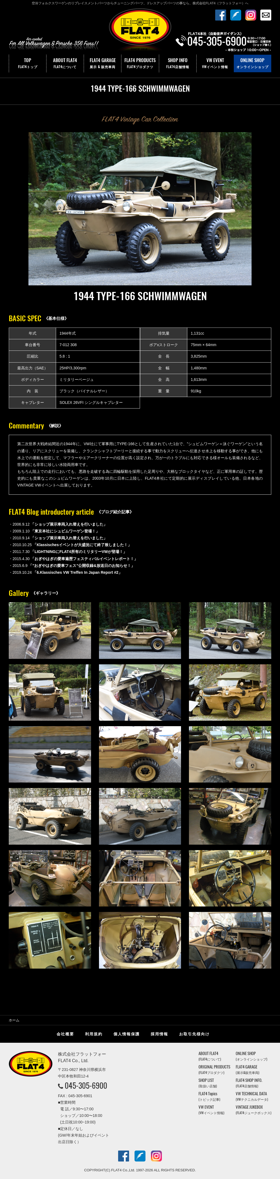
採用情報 (159, 1034)
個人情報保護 (126, 1034)
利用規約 (94, 1034)
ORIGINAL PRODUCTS (214, 1069)
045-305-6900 (86, 1085)
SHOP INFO (177, 63)
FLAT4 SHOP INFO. (249, 1082)
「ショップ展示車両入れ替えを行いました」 (69, 524)
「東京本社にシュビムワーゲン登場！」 (65, 531)
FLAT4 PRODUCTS (140, 63)
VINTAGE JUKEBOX (253, 1109)
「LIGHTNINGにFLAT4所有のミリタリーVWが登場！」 (79, 551)
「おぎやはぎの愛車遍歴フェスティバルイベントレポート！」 (84, 559)
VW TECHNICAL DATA (252, 1096)
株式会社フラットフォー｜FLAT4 (140, 31)
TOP (27, 63)
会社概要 (65, 1034)
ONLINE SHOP (252, 63)
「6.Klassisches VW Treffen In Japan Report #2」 (77, 572)
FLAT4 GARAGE (102, 63)
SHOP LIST (208, 1082)
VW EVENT (215, 63)
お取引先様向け (194, 1034)
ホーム (14, 1020)
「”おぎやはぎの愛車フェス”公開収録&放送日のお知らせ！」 (81, 565)
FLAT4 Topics (209, 1096)
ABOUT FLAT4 (65, 63)
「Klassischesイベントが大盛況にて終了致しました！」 (82, 545)
